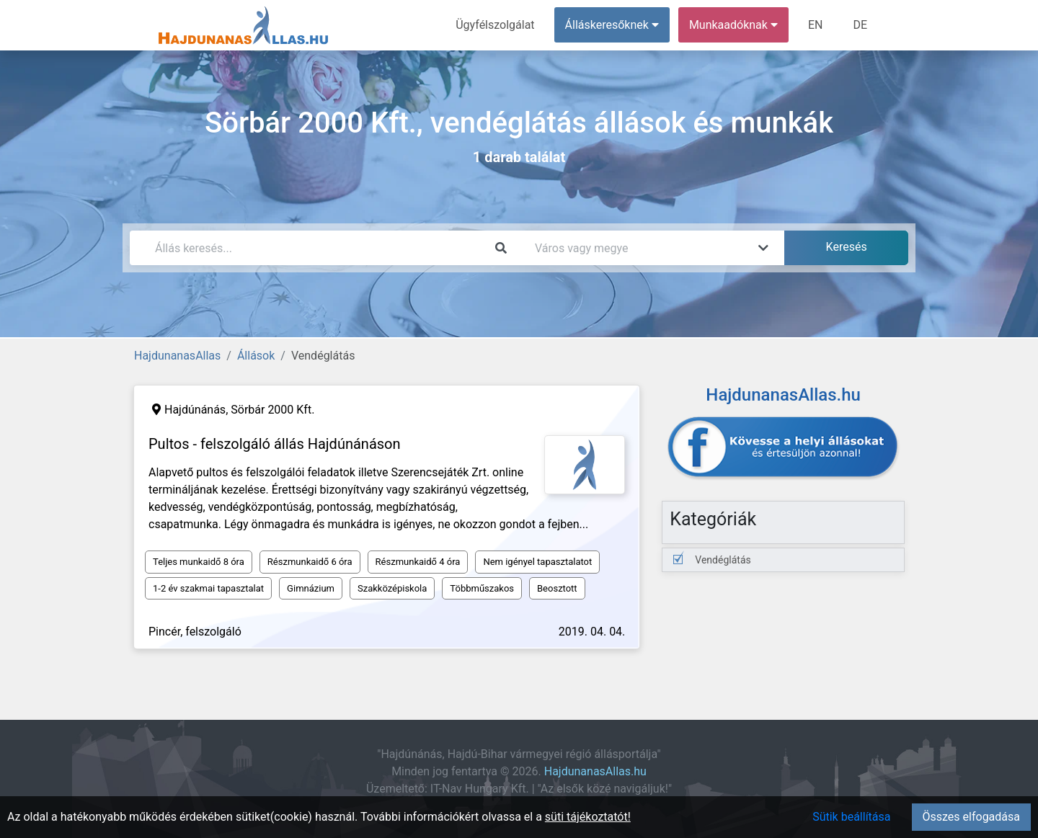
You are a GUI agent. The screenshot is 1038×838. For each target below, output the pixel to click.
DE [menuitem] (860, 25)
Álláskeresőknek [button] (612, 25)
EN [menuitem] (815, 25)
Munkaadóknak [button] (733, 25)
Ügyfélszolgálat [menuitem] (495, 25)
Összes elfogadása (971, 817)
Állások (256, 355)
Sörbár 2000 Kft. (272, 409)
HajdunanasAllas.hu (595, 771)
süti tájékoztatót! (588, 817)
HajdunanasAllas (177, 355)
